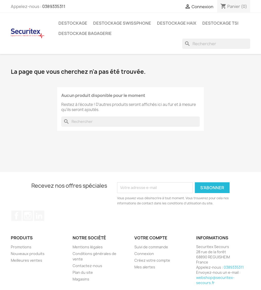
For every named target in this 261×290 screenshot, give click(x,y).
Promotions (21, 246)
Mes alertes (144, 267)
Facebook (16, 216)
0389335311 (53, 6)
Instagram (28, 216)
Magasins (81, 279)
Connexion (144, 253)
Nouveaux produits (28, 253)
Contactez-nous (87, 265)
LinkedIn (39, 216)
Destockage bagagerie (85, 33)
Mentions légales (88, 246)
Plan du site (83, 272)
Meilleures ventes (26, 260)
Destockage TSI (220, 23)
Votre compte (150, 238)
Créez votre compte (152, 260)
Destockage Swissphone (122, 23)
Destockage (72, 23)
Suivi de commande (151, 246)
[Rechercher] (216, 44)
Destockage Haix (176, 23)
